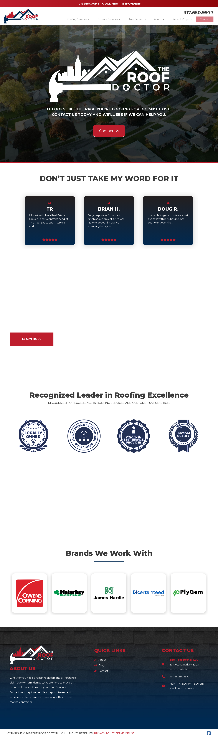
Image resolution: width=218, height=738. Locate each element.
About (153, 19)
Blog (101, 665)
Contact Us (109, 131)
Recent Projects (179, 19)
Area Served (129, 19)
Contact (204, 19)
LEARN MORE (31, 339)
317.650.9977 (198, 12)
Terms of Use (125, 733)
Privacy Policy (104, 733)
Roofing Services (67, 19)
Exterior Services (99, 19)
